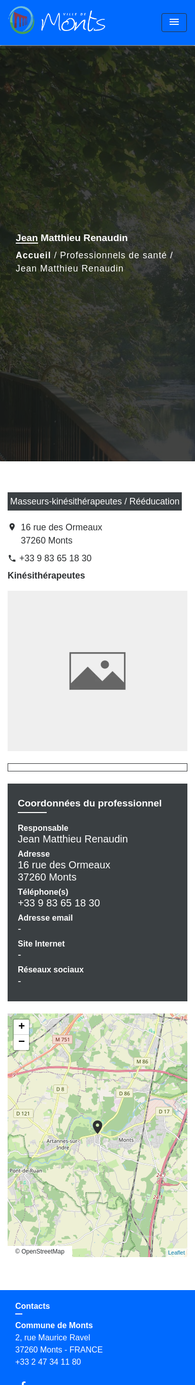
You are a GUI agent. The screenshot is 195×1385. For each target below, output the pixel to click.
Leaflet (176, 1252)
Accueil (33, 255)
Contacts (32, 1306)
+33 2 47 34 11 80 (48, 1362)
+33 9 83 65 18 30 (55, 558)
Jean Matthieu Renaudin (70, 268)
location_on (92, 1122)
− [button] (21, 1042)
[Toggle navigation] (174, 22)
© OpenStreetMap (39, 1251)
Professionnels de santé (113, 255)
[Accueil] (56, 23)
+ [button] (21, 1027)
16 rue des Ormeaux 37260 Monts (61, 534)
